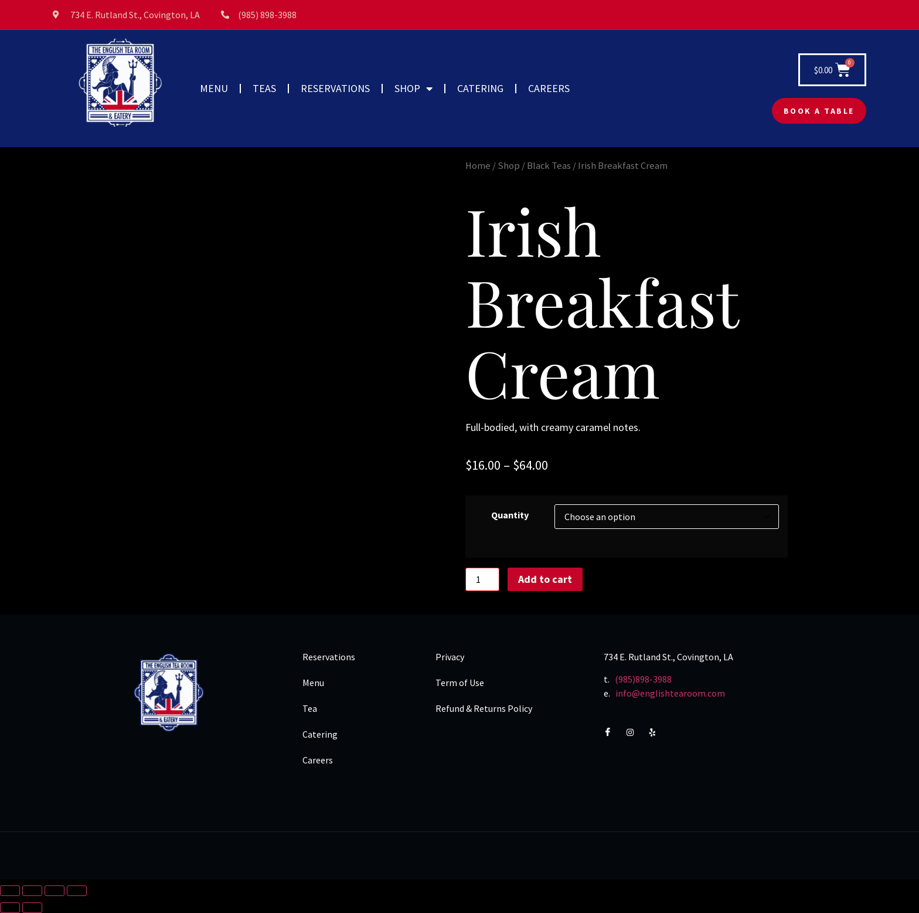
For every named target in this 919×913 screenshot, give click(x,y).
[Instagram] (635, 732)
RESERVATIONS (335, 88)
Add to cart (545, 579)
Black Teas (549, 165)
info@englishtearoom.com (670, 693)
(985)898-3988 (643, 679)
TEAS (264, 88)
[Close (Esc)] (77, 890)
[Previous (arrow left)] (10, 907)
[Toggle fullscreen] (32, 890)
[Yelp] (658, 732)
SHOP (413, 88)
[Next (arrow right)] (32, 907)
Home (478, 165)
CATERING (480, 88)
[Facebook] (612, 732)
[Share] (54, 890)
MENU (214, 88)
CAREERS (549, 88)
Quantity (510, 515)
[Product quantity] (482, 579)
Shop (509, 165)
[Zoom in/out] (10, 890)
